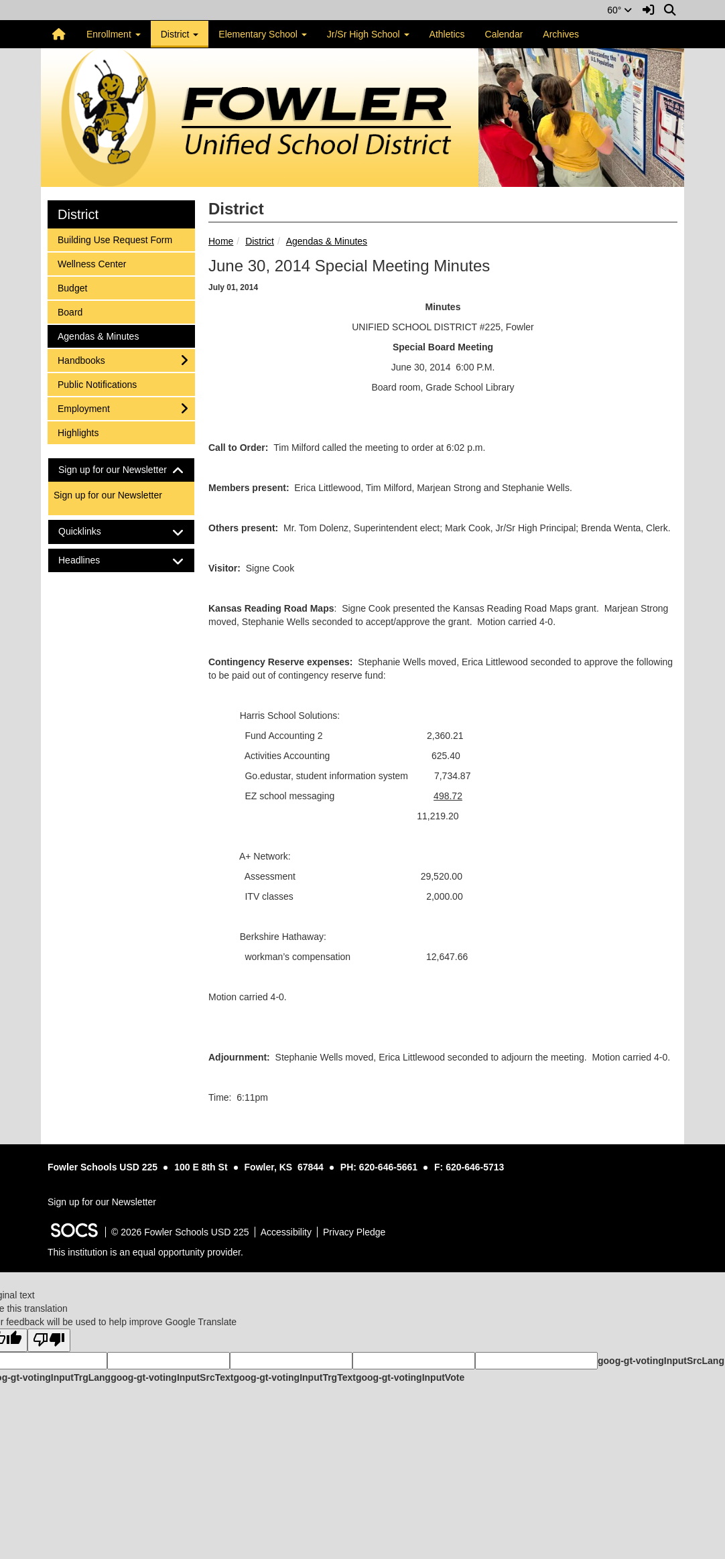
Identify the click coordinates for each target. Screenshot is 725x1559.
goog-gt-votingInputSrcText (172, 1377)
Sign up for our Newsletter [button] (121, 470)
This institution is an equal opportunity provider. (145, 1252)
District (259, 241)
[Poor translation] (48, 1340)
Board (75, 311)
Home (220, 241)
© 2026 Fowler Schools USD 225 (180, 1232)
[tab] (121, 470)
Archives (561, 34)
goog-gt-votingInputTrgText (294, 1377)
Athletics (447, 34)
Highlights (77, 431)
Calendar (504, 34)
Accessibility (286, 1232)
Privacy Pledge (354, 1232)
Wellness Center (91, 263)
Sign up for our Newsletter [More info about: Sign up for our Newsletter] (108, 495)
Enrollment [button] (113, 34)
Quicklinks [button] (91, 532)
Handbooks (81, 359)
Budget (75, 287)
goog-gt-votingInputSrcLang (661, 1360)
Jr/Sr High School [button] (368, 34)
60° (619, 10)
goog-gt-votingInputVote (410, 1377)
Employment (83, 407)
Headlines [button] (90, 560)
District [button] (180, 34)
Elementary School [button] (262, 34)
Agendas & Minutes (326, 241)
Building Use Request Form (114, 238)
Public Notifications (97, 383)
